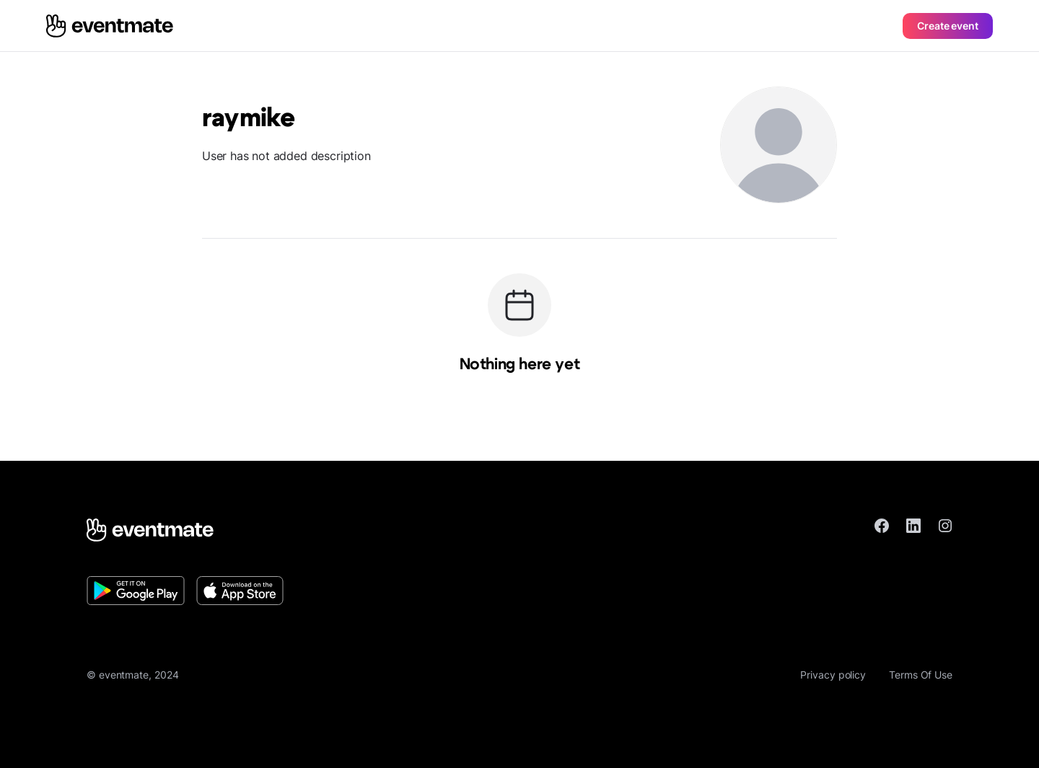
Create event (947, 25)
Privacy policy (833, 674)
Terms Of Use (920, 674)
